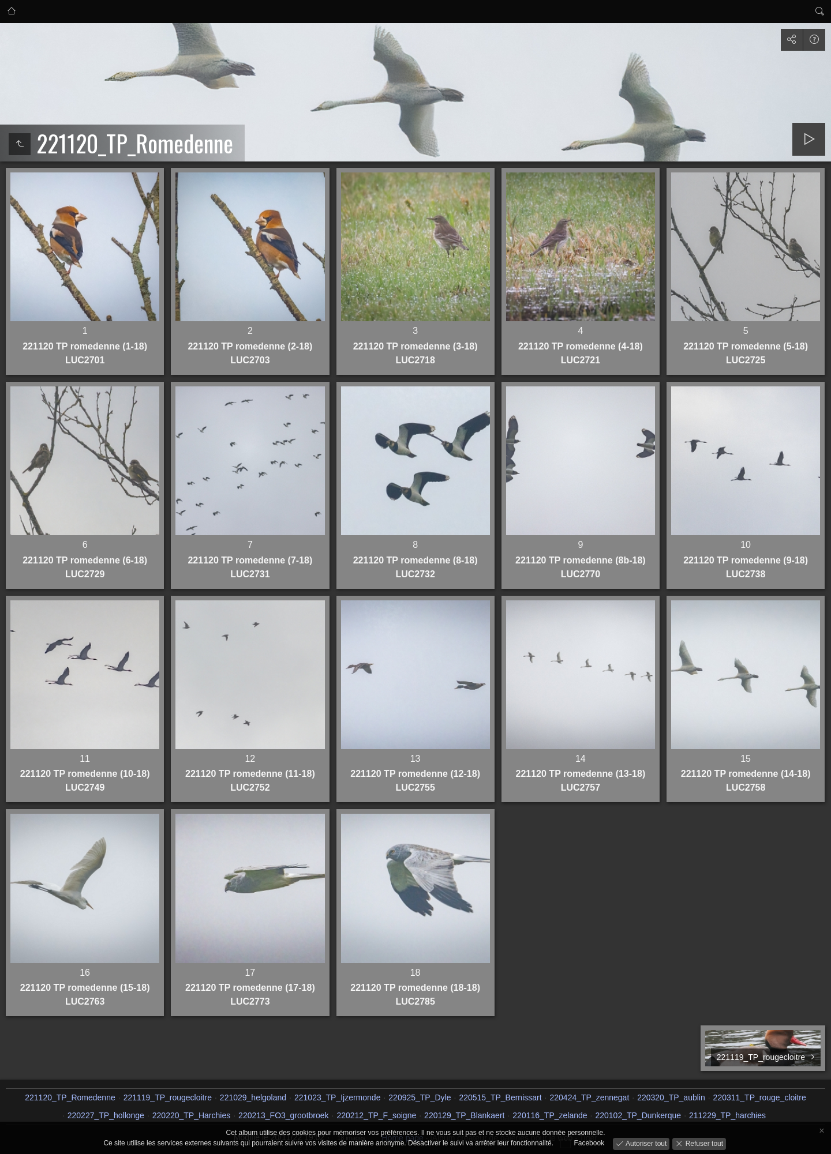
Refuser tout (703, 1143)
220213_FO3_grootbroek (283, 1115)
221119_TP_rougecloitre (167, 1097)
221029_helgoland (253, 1097)
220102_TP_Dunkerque (638, 1115)
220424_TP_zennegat (589, 1097)
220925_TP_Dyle (419, 1097)
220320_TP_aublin (671, 1097)
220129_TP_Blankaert (464, 1115)
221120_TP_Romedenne (70, 1097)
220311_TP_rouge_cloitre (759, 1097)
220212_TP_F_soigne (376, 1115)
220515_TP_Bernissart (500, 1097)
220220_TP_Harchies (191, 1115)
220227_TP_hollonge (106, 1115)
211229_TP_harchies (727, 1115)
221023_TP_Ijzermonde (337, 1097)
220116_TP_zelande (549, 1115)
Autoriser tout (645, 1143)
